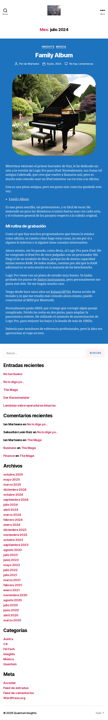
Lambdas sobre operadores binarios (29, 405)
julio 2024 (10, 504)
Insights (48, 46)
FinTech (9, 649)
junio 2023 (11, 560)
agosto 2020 (12, 600)
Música (61, 46)
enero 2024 (11, 525)
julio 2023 (10, 555)
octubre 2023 (13, 540)
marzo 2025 (12, 484)
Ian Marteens (31, 63)
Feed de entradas (16, 688)
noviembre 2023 (15, 535)
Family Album (54, 55)
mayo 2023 (11, 565)
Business (9, 448)
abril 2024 (10, 509)
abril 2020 (10, 615)
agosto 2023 (12, 550)
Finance (9, 455)
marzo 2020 (12, 620)
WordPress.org (14, 698)
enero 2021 (11, 590)
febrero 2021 (12, 585)
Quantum (10, 664)
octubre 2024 (13, 494)
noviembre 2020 (15, 595)
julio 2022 (10, 570)
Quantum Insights (25, 713)
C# (5, 644)
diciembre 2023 (14, 530)
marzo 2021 (11, 580)
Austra (8, 639)
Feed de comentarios (18, 693)
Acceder (9, 683)
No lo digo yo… (13, 382)
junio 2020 (11, 610)
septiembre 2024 (15, 499)
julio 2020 (10, 605)
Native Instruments (51, 280)
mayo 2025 (11, 479)
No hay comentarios (81, 63)
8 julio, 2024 (54, 63)
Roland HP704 (61, 292)
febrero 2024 (13, 519)
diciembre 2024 (14, 489)
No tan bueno (12, 374)
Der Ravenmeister (16, 397)
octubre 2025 (13, 474)
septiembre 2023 (15, 545)
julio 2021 (10, 575)
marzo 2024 (12, 514)
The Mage (10, 389)
